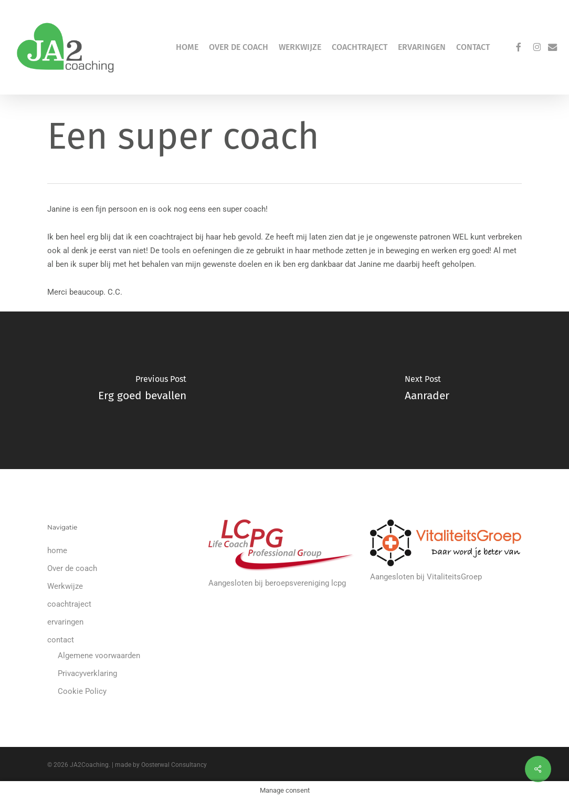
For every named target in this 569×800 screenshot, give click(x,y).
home (57, 550)
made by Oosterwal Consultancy (161, 764)
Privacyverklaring (87, 673)
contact (60, 640)
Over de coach (72, 568)
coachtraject (69, 604)
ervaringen (65, 622)
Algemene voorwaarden (99, 655)
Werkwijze (65, 586)
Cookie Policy (82, 691)
